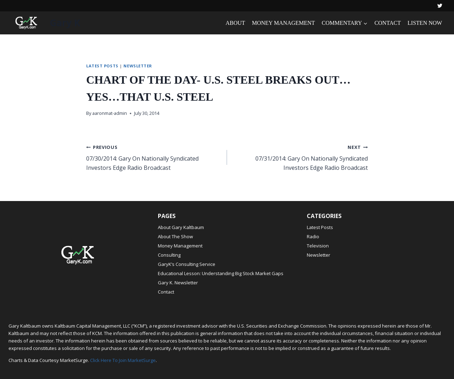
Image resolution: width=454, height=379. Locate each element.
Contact (166, 292)
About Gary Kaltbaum (181, 227)
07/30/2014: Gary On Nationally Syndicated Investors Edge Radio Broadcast (153, 157)
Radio (313, 236)
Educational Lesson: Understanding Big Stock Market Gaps (220, 273)
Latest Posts (102, 65)
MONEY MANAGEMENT (283, 23)
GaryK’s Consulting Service (186, 264)
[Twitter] (439, 5)
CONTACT (388, 23)
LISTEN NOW (425, 23)
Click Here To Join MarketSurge (123, 360)
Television (318, 246)
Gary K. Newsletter (178, 282)
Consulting (169, 255)
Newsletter (137, 65)
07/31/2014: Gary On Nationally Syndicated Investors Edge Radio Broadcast (300, 157)
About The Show (175, 236)
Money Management (180, 246)
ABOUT (235, 23)
